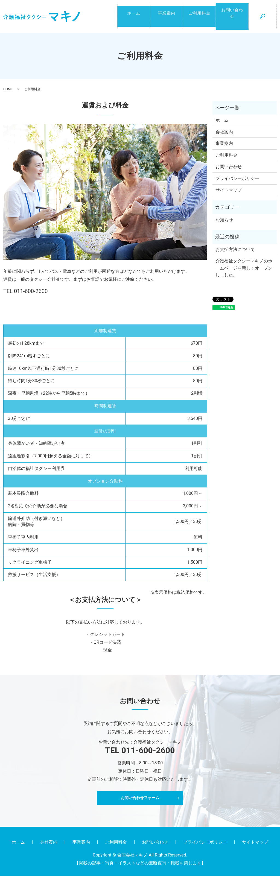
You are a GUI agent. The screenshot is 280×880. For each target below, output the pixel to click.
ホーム (133, 19)
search (266, 21)
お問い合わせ (232, 19)
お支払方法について (235, 253)
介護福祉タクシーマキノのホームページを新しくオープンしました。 (243, 272)
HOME (8, 93)
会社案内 (224, 136)
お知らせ (224, 224)
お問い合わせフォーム (140, 802)
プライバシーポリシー (237, 182)
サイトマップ (228, 194)
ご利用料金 (199, 19)
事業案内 (166, 19)
